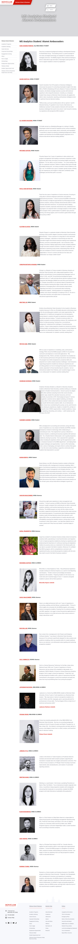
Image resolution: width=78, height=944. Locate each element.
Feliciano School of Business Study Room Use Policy (8, 71)
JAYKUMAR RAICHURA (26, 687)
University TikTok (16, 923)
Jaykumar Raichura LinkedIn (47, 707)
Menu (74, 5)
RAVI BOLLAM (23, 628)
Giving (47, 928)
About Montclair (49, 912)
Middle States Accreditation (68, 923)
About (3, 56)
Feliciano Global (5, 66)
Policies (63, 906)
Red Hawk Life (49, 926)
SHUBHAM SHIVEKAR (26, 381)
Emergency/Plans (65, 916)
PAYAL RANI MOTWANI (26, 189)
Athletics (47, 923)
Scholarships (5, 61)
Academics (48, 914)
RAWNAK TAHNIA (24, 866)
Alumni (47, 919)
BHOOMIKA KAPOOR (25, 563)
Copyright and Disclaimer (67, 912)
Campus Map (9, 917)
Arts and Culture (49, 921)
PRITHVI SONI (23, 344)
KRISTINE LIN (23, 302)
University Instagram (11, 923)
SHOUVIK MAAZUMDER (26, 495)
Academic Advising (6, 46)
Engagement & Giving (7, 53)
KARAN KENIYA (24, 457)
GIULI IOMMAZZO (24, 659)
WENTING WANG (24, 777)
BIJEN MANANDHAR (25, 811)
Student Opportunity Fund (8, 68)
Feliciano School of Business (22, 2)
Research (48, 930)
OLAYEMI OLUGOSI (25, 226)
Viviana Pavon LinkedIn (45, 734)
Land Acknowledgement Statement (69, 928)
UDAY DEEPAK (23, 838)
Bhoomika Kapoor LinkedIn (46, 582)
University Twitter (6, 923)
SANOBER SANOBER (25, 420)
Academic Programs (6, 44)
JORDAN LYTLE (24, 751)
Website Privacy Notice (67, 926)
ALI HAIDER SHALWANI (26, 120)
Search (75, 9)
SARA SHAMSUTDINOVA (26, 46)
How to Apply (5, 58)
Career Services (5, 49)
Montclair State (49, 906)
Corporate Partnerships (7, 51)
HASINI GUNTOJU (24, 79)
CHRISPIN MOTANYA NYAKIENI (28, 264)
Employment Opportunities (8, 63)
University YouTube (13, 923)
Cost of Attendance (66, 930)
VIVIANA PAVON (24, 714)
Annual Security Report (67, 921)
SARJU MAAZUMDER (25, 597)
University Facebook (8, 923)
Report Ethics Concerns (67, 932)
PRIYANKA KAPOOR (25, 150)
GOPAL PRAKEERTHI (25, 531)
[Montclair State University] (7, 2)
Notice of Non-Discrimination (68, 919)
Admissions (48, 916)
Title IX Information (66, 914)
